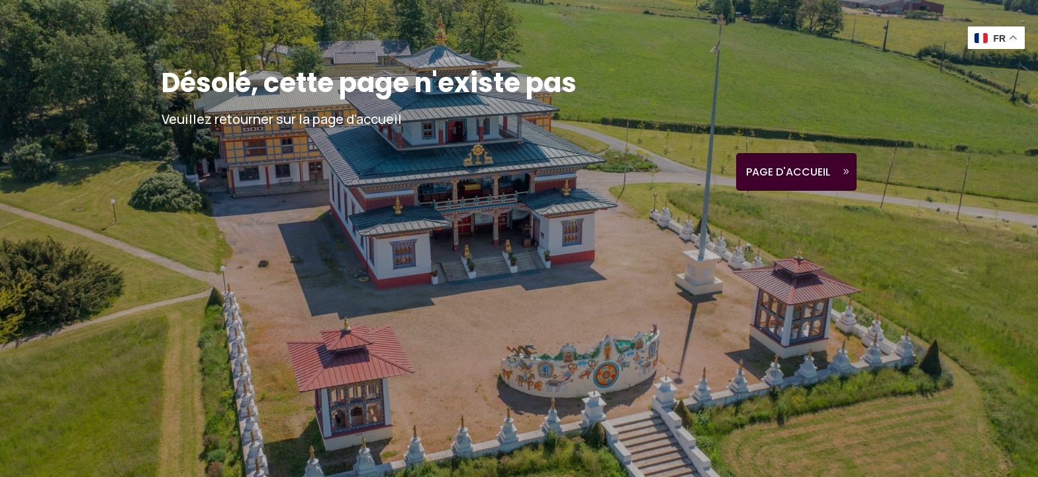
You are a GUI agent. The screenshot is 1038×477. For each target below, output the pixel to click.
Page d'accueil (788, 172)
